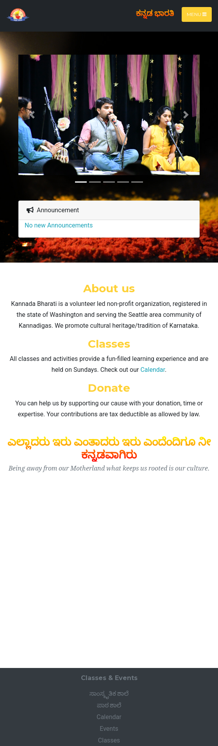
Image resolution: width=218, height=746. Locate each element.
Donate (109, 387)
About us (109, 288)
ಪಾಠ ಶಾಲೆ (109, 705)
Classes (109, 343)
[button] (32, 115)
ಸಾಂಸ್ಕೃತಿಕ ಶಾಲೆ (109, 693)
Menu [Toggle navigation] (197, 14)
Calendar (152, 369)
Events (109, 728)
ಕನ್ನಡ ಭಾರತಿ (155, 13)
